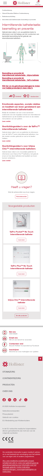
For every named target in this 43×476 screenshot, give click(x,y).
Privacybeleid (7, 414)
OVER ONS (7, 391)
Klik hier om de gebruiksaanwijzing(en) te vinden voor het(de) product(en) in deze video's (21, 87)
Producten (8, 384)
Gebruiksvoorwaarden (10, 411)
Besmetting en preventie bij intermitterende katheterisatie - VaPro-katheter (20, 79)
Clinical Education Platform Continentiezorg (15, 13)
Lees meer (21, 240)
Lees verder (6, 121)
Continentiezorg (7, 10)
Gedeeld (15, 95)
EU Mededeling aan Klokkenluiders (16, 420)
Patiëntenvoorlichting (8, 16)
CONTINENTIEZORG (11, 378)
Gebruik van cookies (10, 417)
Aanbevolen (31, 95)
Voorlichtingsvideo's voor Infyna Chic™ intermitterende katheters (19, 147)
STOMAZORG (8, 372)
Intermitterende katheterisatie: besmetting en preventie (19, 19)
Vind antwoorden (21, 196)
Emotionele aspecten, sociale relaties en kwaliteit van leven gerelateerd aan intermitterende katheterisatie (21, 107)
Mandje (38, 3)
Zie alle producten (21, 315)
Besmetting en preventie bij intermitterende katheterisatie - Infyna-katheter (20, 74)
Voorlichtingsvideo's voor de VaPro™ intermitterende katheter (21, 127)
